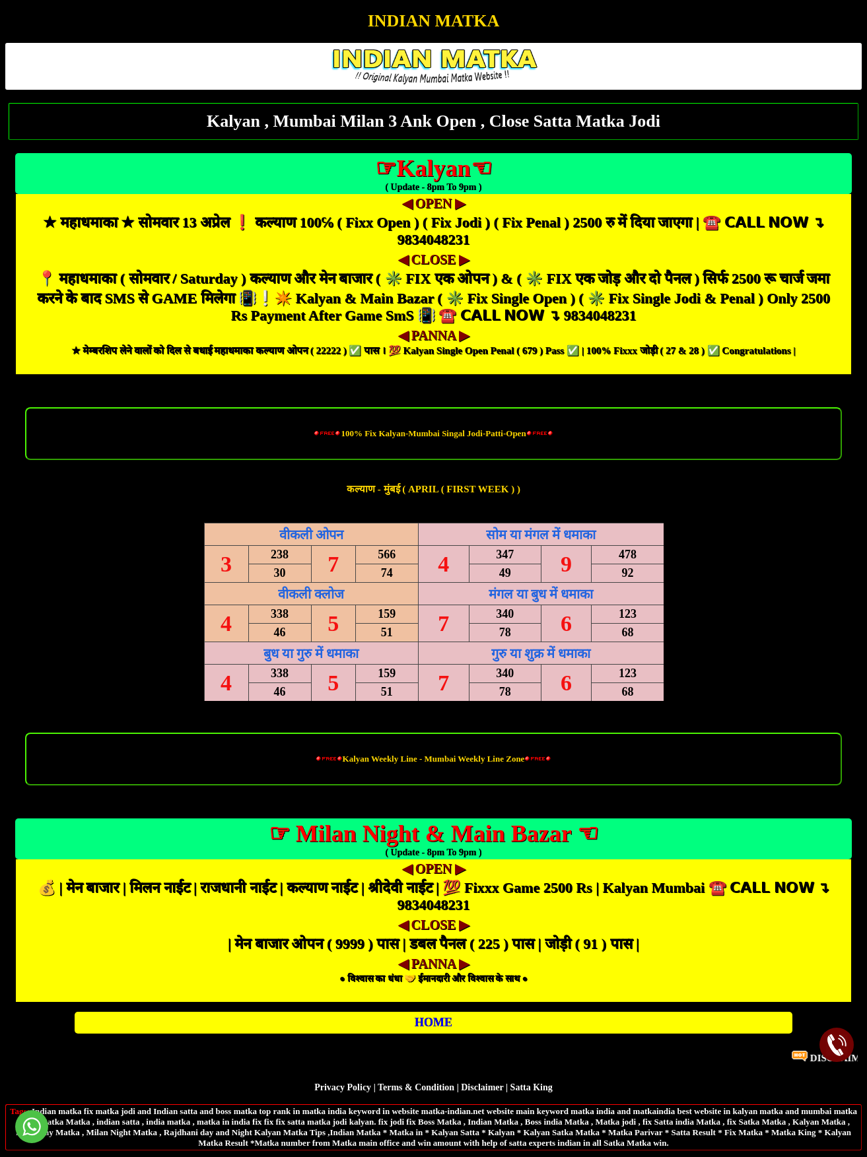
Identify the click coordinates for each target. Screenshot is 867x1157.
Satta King (531, 1087)
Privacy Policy (342, 1087)
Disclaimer (482, 1087)
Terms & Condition (416, 1087)
